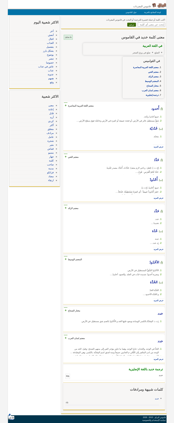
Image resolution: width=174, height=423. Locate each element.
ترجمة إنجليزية (151, 95)
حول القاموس (130, 12)
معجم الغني (152, 72)
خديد (156, 398)
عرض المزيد (158, 147)
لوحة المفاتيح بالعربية (151, 12)
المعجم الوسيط (151, 81)
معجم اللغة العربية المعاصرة (145, 67)
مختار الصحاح (152, 86)
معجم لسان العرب (149, 90)
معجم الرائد (153, 76)
